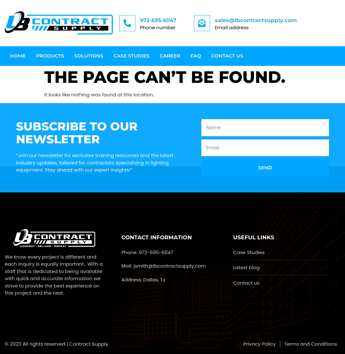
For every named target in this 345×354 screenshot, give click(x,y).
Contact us (227, 56)
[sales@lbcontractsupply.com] (202, 23)
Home (18, 56)
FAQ (195, 56)
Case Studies (131, 56)
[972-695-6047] (127, 23)
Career (170, 56)
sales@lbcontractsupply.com (256, 20)
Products (50, 56)
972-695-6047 (158, 20)
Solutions (89, 56)
